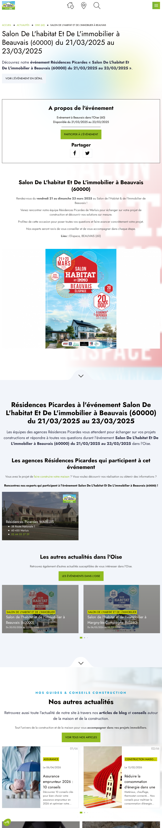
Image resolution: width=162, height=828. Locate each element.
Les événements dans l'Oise (81, 576)
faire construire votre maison (51, 476)
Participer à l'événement (81, 134)
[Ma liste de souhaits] (70, 5)
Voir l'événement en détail (23, 78)
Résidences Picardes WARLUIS (30, 521)
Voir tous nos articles (81, 737)
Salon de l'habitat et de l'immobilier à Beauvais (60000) (35, 619)
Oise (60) (40, 25)
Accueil (6, 25)
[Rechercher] (97, 5)
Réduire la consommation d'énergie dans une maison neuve (139, 784)
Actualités (23, 25)
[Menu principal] (156, 5)
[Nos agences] (84, 5)
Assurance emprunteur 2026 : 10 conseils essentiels (58, 784)
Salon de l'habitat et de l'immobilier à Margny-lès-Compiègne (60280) (116, 619)
